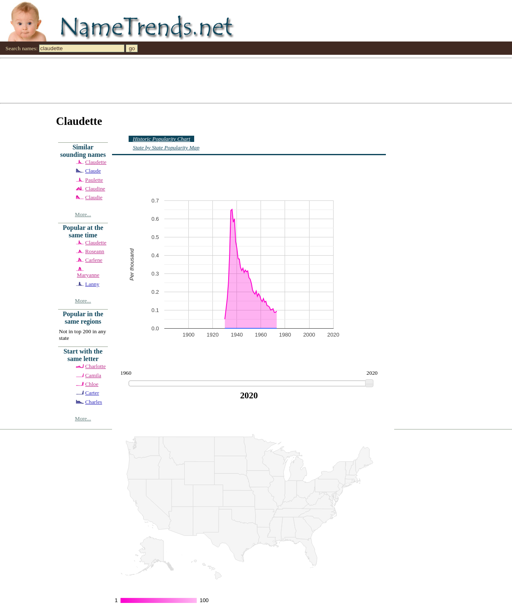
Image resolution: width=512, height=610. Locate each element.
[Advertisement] (249, 80)
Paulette (94, 180)
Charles (93, 402)
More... (83, 214)
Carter (92, 393)
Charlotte (95, 366)
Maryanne (88, 275)
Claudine (95, 188)
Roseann (94, 251)
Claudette (95, 162)
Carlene (93, 260)
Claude (93, 171)
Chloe (91, 384)
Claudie (93, 197)
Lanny (92, 284)
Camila (93, 375)
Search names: (21, 48)
